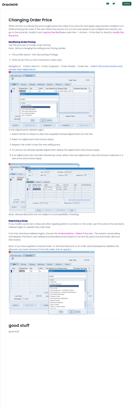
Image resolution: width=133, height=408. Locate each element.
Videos (126, 3)
